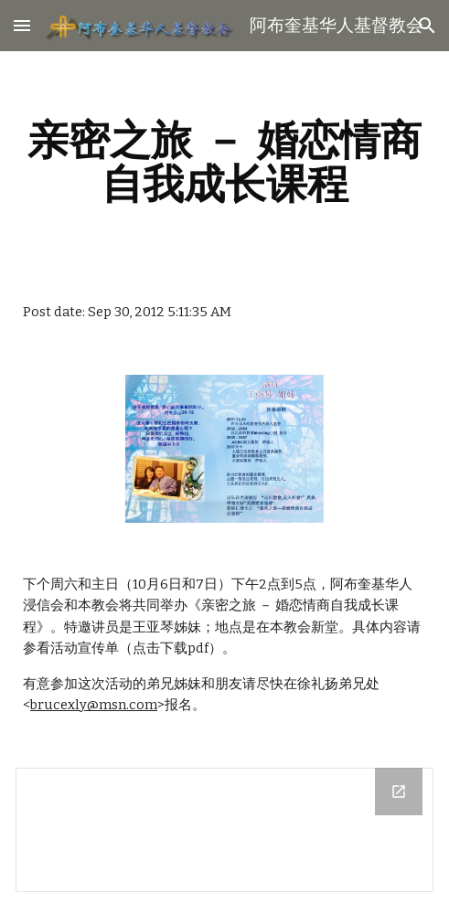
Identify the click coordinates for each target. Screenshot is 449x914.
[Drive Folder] (224, 830)
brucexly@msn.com (93, 704)
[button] (22, 25)
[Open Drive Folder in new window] (398, 791)
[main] (224, 162)
